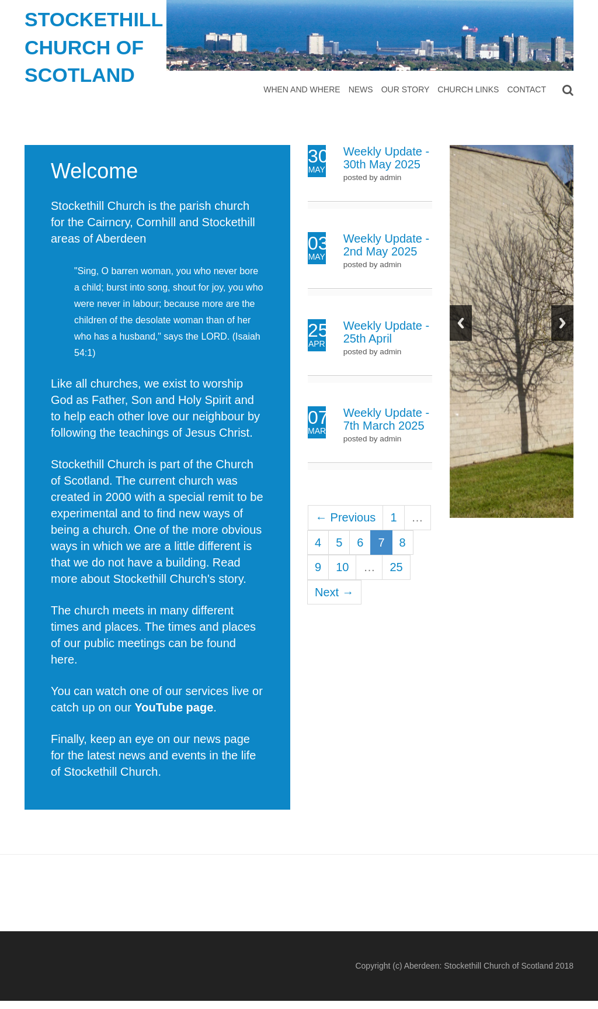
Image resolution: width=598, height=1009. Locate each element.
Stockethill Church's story (178, 578)
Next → (334, 592)
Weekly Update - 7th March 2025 (386, 419)
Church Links (468, 89)
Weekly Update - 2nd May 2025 (386, 245)
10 (342, 567)
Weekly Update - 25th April (386, 332)
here (62, 659)
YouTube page (173, 707)
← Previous (345, 517)
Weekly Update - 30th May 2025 (386, 158)
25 (396, 567)
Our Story (405, 89)
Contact (526, 89)
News (361, 89)
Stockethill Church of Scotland (94, 47)
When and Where (301, 89)
